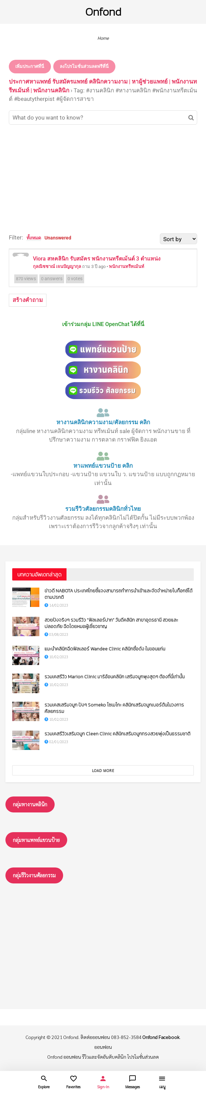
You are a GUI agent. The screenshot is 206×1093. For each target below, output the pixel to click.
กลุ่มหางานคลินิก (30, 804)
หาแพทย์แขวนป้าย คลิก (103, 465)
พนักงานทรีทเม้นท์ (126, 266)
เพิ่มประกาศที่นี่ (29, 66)
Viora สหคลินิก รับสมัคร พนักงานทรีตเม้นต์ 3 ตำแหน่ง (97, 258)
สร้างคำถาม (28, 300)
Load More (103, 770)
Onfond (103, 11)
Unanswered (57, 237)
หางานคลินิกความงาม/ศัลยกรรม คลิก (103, 422)
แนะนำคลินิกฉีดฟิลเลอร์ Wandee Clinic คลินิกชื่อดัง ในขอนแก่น (104, 648)
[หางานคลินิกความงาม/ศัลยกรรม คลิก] (103, 413)
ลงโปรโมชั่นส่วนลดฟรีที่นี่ (84, 66)
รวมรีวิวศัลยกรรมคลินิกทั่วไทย (103, 508)
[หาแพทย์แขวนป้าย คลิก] (103, 456)
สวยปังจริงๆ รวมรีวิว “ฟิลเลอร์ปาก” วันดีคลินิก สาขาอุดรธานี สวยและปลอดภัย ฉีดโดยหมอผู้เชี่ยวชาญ (111, 623)
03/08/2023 (56, 634)
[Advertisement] (103, 179)
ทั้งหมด (33, 237)
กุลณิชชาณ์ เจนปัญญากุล (57, 266)
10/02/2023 (56, 656)
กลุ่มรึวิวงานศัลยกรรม (34, 875)
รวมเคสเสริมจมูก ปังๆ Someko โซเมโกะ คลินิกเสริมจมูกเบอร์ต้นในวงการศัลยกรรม (114, 708)
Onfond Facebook (161, 1037)
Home (103, 38)
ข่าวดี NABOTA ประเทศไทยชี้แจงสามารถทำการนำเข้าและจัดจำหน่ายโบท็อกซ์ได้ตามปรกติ (118, 594)
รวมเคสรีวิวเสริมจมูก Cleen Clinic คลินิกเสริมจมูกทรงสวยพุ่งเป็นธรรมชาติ (117, 733)
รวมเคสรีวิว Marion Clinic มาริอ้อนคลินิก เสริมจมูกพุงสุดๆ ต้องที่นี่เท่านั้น (114, 676)
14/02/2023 (56, 605)
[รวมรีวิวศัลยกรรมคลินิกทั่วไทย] (103, 499)
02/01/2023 (56, 741)
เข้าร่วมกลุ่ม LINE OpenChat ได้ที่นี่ (103, 324)
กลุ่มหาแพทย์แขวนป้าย (36, 840)
